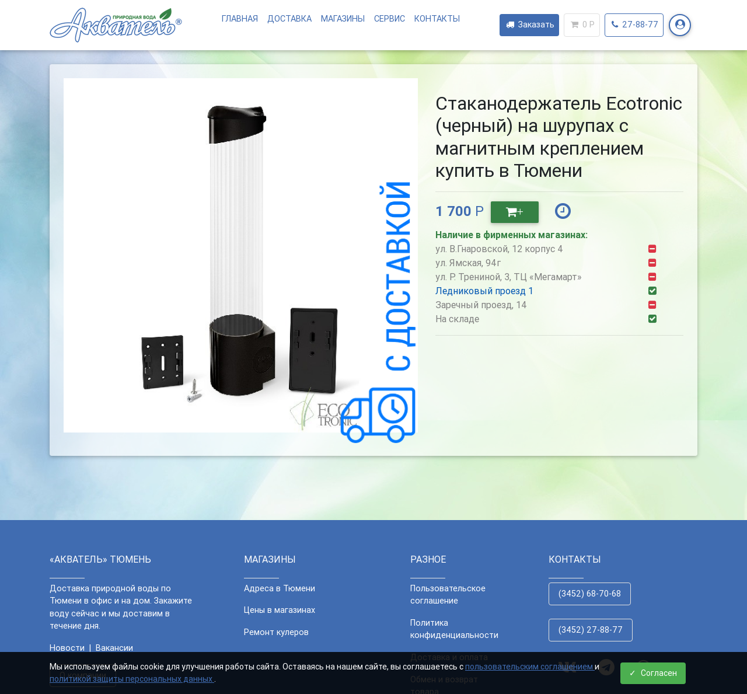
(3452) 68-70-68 (589, 593)
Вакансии (114, 648)
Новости (67, 648)
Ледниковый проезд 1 (484, 291)
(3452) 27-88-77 (590, 630)
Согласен (653, 673)
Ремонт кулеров (276, 632)
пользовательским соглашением (530, 666)
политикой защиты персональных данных (132, 679)
